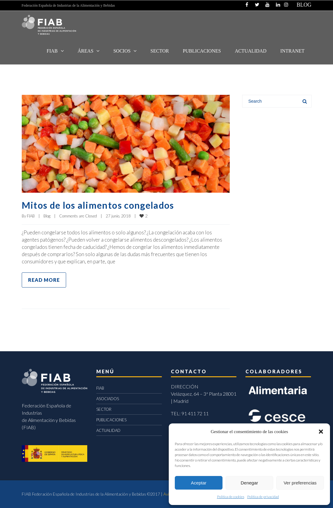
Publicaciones (202, 50)
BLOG (304, 5)
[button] (321, 432)
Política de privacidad (263, 496)
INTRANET (292, 50)
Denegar (249, 482)
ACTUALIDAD (251, 50)
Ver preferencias (299, 482)
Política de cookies (230, 496)
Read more (44, 280)
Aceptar (199, 482)
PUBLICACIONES (111, 419)
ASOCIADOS (107, 398)
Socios (121, 50)
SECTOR (159, 50)
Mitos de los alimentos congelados (98, 205)
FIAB (52, 50)
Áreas (85, 50)
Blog (46, 216)
